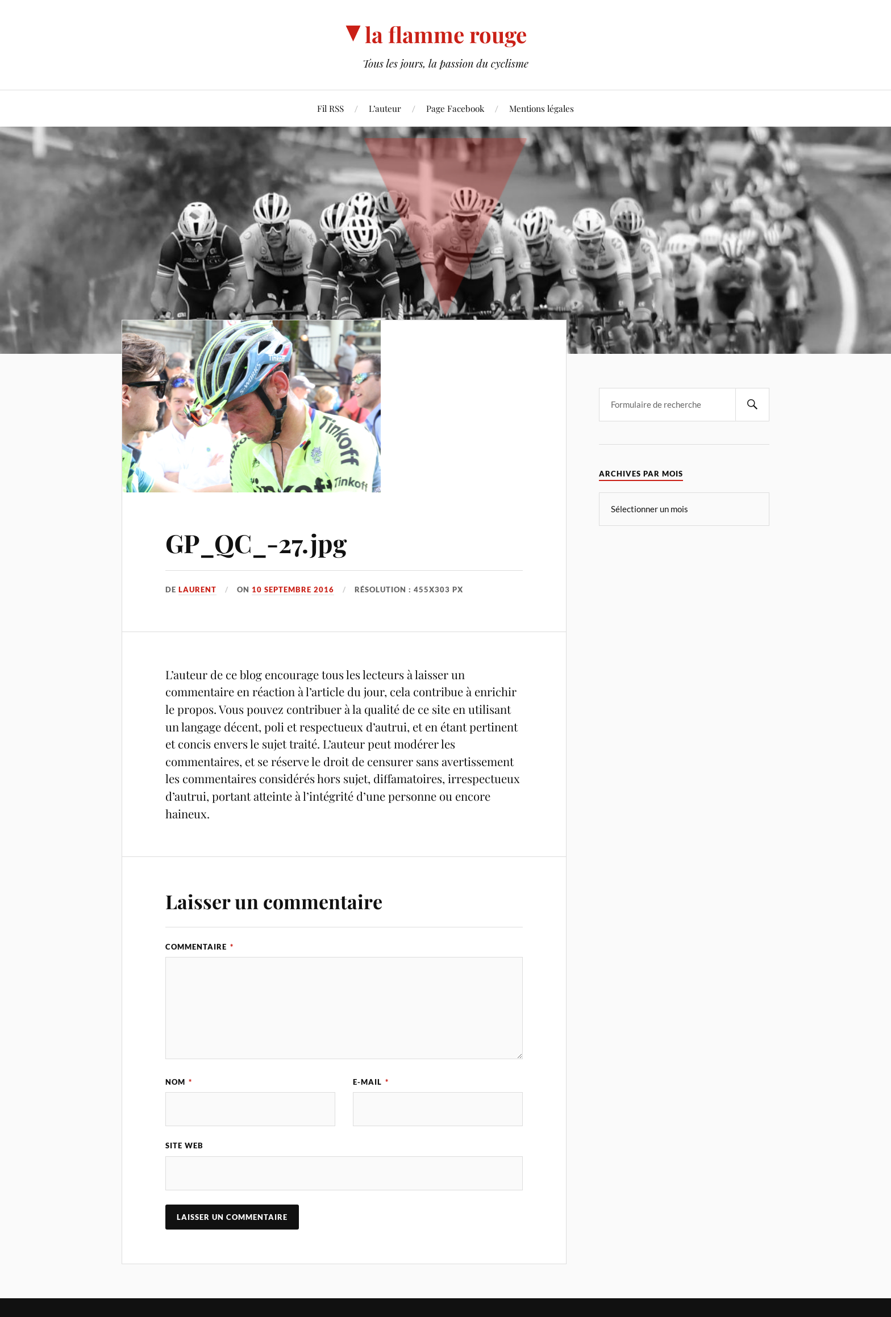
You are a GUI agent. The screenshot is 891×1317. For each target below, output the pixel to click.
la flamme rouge (446, 34)
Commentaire (199, 946)
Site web (184, 1145)
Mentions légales (541, 108)
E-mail (371, 1081)
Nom (178, 1081)
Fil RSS (330, 108)
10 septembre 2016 (293, 589)
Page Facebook (455, 108)
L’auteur (385, 108)
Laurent (197, 589)
